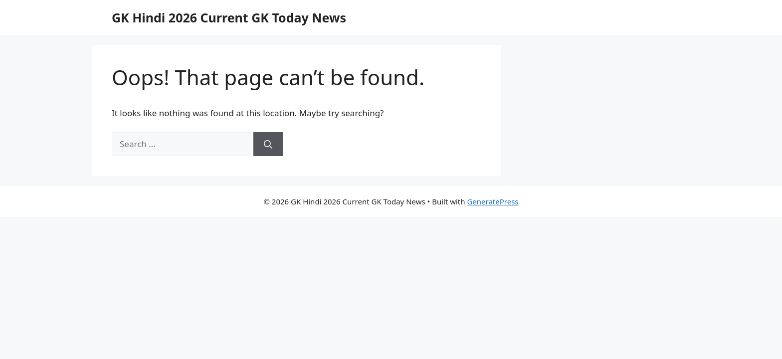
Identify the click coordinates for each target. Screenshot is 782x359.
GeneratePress (492, 201)
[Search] (268, 144)
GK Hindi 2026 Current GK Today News (229, 17)
